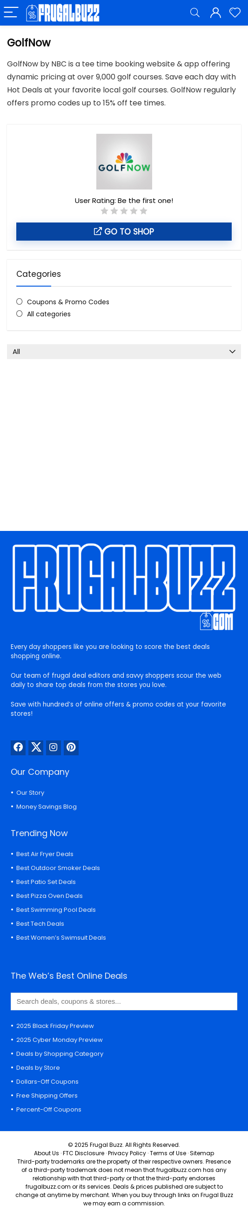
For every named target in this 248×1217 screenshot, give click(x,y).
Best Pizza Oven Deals (49, 895)
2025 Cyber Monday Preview (59, 1039)
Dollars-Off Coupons (47, 1081)
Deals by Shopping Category (59, 1053)
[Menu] (11, 12)
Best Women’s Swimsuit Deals (61, 937)
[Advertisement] (124, 438)
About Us (46, 1153)
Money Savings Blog (46, 806)
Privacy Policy (127, 1153)
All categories (49, 314)
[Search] (195, 12)
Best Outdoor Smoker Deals (58, 868)
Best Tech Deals (40, 923)
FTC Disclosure (83, 1153)
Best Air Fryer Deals (45, 854)
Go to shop (124, 231)
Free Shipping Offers (47, 1095)
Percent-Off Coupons (48, 1109)
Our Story (30, 792)
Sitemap (202, 1153)
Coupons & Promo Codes (68, 302)
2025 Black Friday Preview (55, 1025)
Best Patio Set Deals (46, 881)
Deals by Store (38, 1067)
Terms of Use (168, 1153)
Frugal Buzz (106, 1145)
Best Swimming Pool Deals (56, 909)
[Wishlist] (235, 13)
